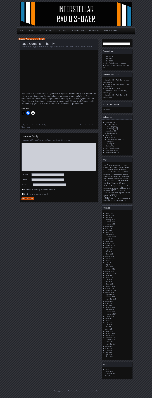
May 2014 (108, 352)
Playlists (50, 31)
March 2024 (109, 232)
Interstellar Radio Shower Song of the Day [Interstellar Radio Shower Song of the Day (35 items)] (116, 183)
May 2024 (108, 230)
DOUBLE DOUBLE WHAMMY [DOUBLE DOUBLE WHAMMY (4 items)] (120, 174)
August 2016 (109, 301)
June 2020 (108, 280)
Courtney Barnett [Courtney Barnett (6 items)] (123, 167)
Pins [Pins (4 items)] (118, 190)
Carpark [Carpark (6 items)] (106, 167)
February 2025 (110, 220)
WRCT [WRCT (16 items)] (123, 200)
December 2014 (110, 337)
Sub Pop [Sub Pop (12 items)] (113, 198)
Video (31, 31)
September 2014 (110, 344)
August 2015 (109, 320)
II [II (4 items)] (118, 181)
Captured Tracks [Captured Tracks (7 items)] (121, 165)
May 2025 (108, 217)
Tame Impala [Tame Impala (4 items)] (121, 198)
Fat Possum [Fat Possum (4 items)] (117, 178)
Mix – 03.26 (109, 57)
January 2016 (109, 310)
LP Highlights (111, 129)
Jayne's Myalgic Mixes (114, 139)
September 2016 (110, 299)
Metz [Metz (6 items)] (128, 188)
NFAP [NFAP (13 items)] (113, 190)
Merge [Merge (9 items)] (123, 188)
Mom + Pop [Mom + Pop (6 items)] (107, 190)
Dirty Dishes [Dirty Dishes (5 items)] (118, 172)
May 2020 (108, 282)
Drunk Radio (94, 31)
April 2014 (108, 355)
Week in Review (110, 31)
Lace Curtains (69, 47)
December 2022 (110, 245)
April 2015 (108, 329)
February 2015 (110, 333)
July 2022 (108, 250)
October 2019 (109, 292)
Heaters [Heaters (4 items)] (115, 181)
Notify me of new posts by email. (36, 194)
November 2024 (110, 224)
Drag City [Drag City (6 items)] (117, 176)
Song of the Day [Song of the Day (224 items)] (114, 196)
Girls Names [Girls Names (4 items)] (124, 178)
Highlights (62, 31)
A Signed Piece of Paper (45, 47)
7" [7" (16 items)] (107, 165)
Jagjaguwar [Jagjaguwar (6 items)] (116, 186)
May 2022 (108, 252)
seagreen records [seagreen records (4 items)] (119, 192)
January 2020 (109, 288)
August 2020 (109, 277)
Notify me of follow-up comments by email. (40, 190)
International (78, 31)
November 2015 (110, 314)
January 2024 (109, 235)
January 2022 (109, 256)
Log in (107, 369)
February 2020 (110, 286)
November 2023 (110, 237)
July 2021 (108, 262)
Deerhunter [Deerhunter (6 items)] (122, 170)
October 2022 (109, 247)
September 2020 (110, 275)
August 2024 (109, 226)
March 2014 (109, 357)
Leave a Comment (86, 47)
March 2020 (109, 284)
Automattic (94, 391)
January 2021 (109, 271)
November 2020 (110, 273)
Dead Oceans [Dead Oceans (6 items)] (113, 170)
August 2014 (109, 346)
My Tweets (106, 110)
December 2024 (110, 222)
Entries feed (109, 372)
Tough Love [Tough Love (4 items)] (110, 200)
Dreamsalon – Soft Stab (87, 125)
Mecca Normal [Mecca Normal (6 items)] (116, 188)
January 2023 (109, 243)
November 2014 (110, 340)
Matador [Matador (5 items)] (108, 188)
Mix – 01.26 (109, 59)
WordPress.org (110, 376)
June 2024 (108, 228)
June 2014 (108, 350)
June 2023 (108, 239)
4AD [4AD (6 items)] (104, 165)
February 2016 (110, 307)
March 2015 (109, 331)
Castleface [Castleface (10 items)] (113, 167)
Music (107, 135)
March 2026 (109, 213)
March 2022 (109, 254)
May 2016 (108, 305)
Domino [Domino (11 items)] (125, 172)
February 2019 (110, 297)
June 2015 (108, 325)
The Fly (77, 47)
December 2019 (110, 290)
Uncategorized (110, 150)
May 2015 (108, 327)
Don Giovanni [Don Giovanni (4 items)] (107, 174)
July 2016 (108, 303)
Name (24, 174)
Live (39, 31)
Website (24, 185)
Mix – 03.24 (116, 88)
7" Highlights (111, 124)
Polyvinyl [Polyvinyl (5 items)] (122, 190)
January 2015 (109, 335)
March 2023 (109, 241)
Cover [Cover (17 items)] (106, 169)
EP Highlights (111, 127)
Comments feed (110, 374)
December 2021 (110, 258)
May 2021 (108, 265)
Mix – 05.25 (109, 61)
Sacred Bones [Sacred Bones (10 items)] (108, 193)
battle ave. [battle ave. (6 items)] (112, 165)
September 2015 (110, 318)
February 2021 (110, 269)
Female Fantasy (59, 47)
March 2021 (109, 267)
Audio (21, 31)
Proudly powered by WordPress (64, 391)
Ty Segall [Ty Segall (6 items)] (117, 201)
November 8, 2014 (38, 39)
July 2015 (108, 322)
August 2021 (109, 260)
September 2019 (110, 295)
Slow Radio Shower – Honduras (115, 63)
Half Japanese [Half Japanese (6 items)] (108, 181)
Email (24, 179)
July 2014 (108, 348)
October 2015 (109, 316)
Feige (28, 39)
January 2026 (109, 215)
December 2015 (110, 312)
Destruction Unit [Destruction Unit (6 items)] (108, 172)
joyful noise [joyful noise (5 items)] (123, 186)
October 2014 (109, 342)
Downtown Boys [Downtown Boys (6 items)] (108, 176)
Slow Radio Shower (111, 148)
